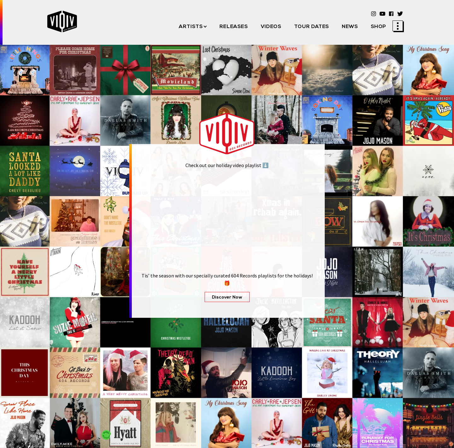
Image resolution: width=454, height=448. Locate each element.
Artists (191, 26)
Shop (379, 26)
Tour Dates (311, 26)
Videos (271, 26)
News (350, 26)
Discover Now (227, 297)
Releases (233, 26)
